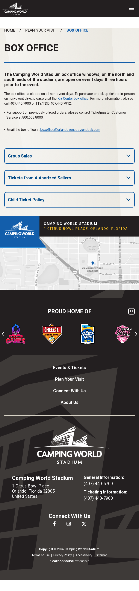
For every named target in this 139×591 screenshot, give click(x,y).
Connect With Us (69, 390)
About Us (69, 402)
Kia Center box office (73, 98)
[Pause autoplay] (131, 311)
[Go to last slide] (3, 334)
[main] (69, 122)
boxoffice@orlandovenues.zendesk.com (70, 130)
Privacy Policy (62, 555)
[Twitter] (84, 523)
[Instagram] (68, 523)
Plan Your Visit (40, 30)
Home (9, 30)
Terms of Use (41, 555)
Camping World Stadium (15, 8)
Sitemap (101, 555)
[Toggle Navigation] (131, 8)
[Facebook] (54, 523)
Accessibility (84, 555)
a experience (69, 561)
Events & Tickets (69, 367)
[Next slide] (136, 334)
